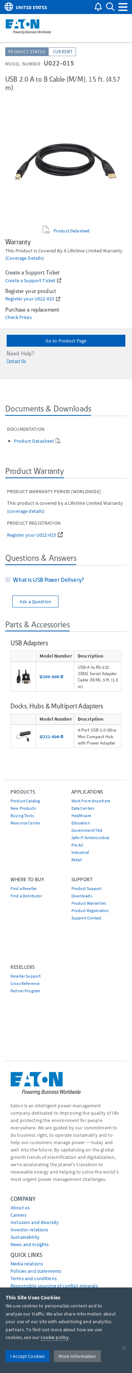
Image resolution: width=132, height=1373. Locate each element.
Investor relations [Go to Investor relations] (30, 1229)
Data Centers (83, 808)
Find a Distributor (26, 895)
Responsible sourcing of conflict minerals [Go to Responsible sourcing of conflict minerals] (54, 1286)
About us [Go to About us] (20, 1207)
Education (80, 822)
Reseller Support (26, 976)
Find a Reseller (24, 888)
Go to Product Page (66, 341)
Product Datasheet (71, 230)
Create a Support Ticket (30, 281)
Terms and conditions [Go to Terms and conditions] (34, 1278)
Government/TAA (87, 830)
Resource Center (25, 822)
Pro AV (77, 845)
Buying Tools (22, 815)
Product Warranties (88, 903)
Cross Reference (25, 983)
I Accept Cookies (27, 1356)
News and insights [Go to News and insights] (30, 1244)
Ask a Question (35, 601)
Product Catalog (25, 800)
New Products (23, 808)
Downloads (81, 895)
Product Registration (90, 910)
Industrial (80, 852)
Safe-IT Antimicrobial (90, 837)
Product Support (86, 888)
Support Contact (86, 917)
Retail (76, 859)
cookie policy (55, 1337)
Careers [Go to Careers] (19, 1215)
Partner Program (25, 990)
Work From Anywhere (91, 800)
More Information (77, 1356)
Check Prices (18, 317)
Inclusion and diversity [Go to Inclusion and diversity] (35, 1222)
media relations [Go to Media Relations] (27, 1263)
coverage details (24, 258)
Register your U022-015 (29, 299)
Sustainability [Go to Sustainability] (25, 1237)
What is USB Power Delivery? (47, 579)
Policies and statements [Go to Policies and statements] (36, 1271)
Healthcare (81, 815)
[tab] (66, 580)
